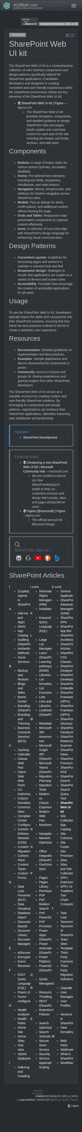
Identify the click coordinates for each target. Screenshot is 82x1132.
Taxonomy (67, 922)
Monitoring (46, 825)
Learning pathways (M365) (45, 666)
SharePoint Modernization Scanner (70, 741)
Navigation (46, 833)
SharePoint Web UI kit (68, 807)
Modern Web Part (44, 816)
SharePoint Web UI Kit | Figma (42, 103)
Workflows (67, 1063)
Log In (73, 1105)
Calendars (25, 754)
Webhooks (67, 1049)
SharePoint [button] (17, 35)
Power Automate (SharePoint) (47, 948)
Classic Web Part (23, 763)
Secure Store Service (44, 1045)
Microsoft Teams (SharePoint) (47, 767)
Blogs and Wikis (21, 688)
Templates (67, 948)
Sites (63, 860)
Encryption (25, 957)
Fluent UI (24, 992)
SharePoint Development (40, 437)
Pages (43, 877)
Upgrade (66, 988)
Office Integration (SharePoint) (47, 855)
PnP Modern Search (44, 904)
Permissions (47, 891)
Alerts (22, 626)
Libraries (45, 675)
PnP (42, 895)
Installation (46, 609)
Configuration (27, 825)
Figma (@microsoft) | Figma (46, 511)
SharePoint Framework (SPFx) (68, 697)
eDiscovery (25, 952)
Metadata (45, 723)
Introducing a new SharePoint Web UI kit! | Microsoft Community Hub (45, 467)
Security (44, 1054)
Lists (42, 697)
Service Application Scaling (46, 1063)
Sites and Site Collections (67, 869)
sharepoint (29, 21)
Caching (23, 750)
